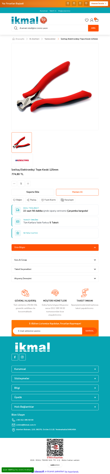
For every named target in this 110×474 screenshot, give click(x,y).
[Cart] (97, 20)
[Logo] (29, 20)
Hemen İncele (98, 3)
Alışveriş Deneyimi (22, 278)
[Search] (55, 28)
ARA (93, 28)
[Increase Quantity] (28, 183)
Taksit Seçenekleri (22, 269)
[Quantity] (21, 183)
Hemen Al (77, 192)
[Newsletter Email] (55, 330)
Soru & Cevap (20, 260)
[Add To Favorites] (17, 200)
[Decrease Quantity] (14, 183)
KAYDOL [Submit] (90, 330)
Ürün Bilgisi (19, 247)
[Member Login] (92, 20)
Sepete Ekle (32, 192)
